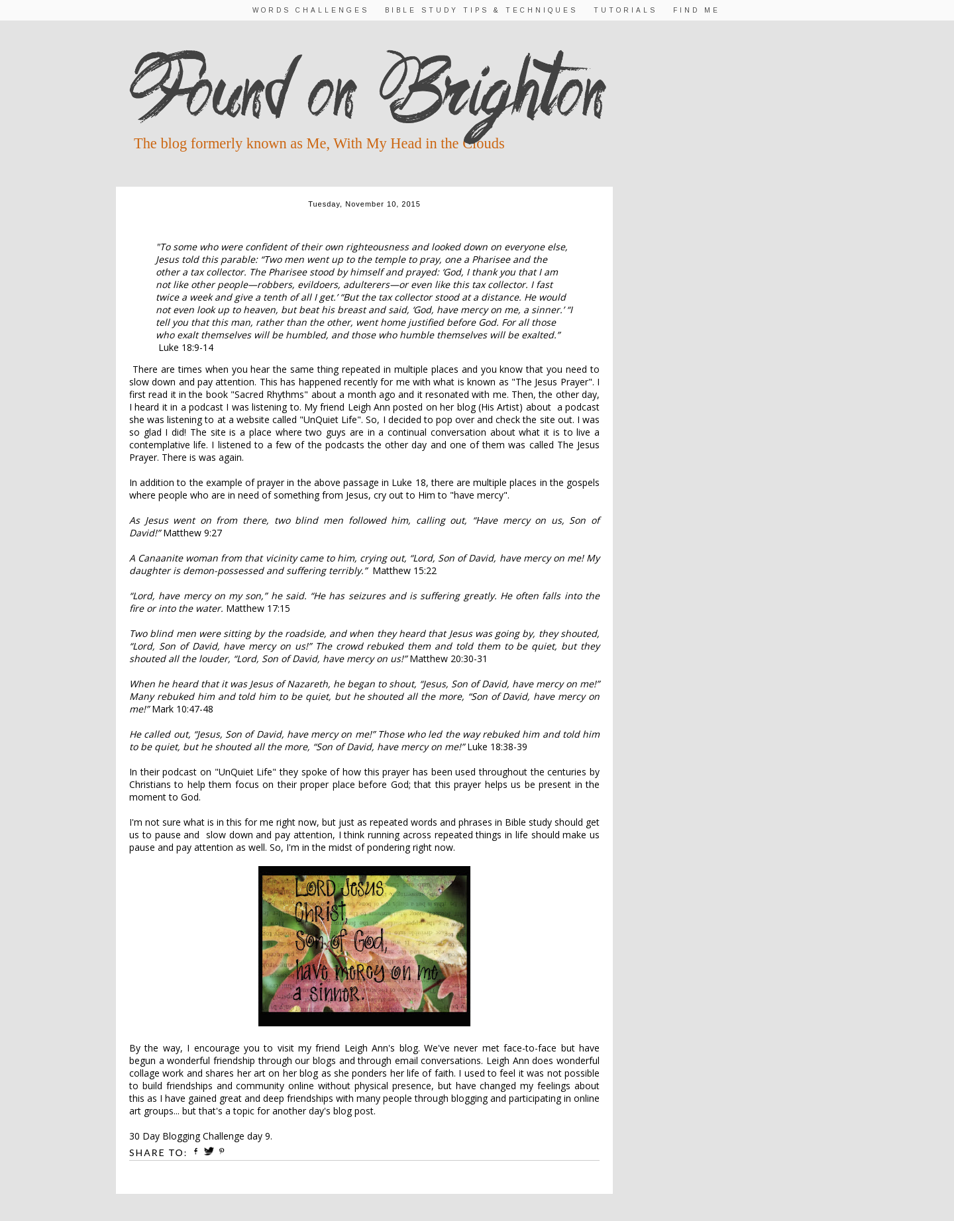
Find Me (696, 10)
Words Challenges (310, 10)
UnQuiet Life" (332, 419)
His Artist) (502, 407)
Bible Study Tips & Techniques (481, 10)
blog (408, 1048)
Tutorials (625, 10)
